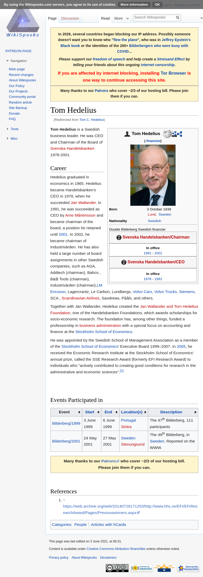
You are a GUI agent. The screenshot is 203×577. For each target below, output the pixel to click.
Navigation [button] (19, 61)
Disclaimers (108, 557)
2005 (181, 346)
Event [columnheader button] (64, 412)
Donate (14, 113)
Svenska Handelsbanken (72, 148)
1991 (147, 253)
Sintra (126, 426)
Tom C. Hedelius (91, 120)
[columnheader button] (91, 412)
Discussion (70, 18)
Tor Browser (173, 73)
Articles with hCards (108, 524)
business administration (100, 325)
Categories (61, 524)
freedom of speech (109, 59)
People (80, 524)
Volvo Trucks (165, 291)
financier (153, 141)
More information (134, 4)
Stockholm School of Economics (103, 331)
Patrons (101, 91)
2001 (158, 253)
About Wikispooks (22, 80)
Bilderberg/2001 (66, 441)
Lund (152, 214)
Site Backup (18, 108)
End (108, 412)
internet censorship (158, 65)
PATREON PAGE (18, 51)
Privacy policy (58, 557)
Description (171, 412)
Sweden (165, 214)
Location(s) (131, 412)
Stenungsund (133, 444)
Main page (17, 69)
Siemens (187, 291)
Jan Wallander (83, 202)
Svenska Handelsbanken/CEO (156, 262)
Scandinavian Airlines (80, 298)
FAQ (12, 119)
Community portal (22, 97)
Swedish (154, 221)
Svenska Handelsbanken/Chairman (156, 237)
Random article (20, 102)
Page (52, 18)
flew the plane (126, 40)
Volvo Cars (142, 291)
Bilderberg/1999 (66, 423)
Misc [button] (14, 138)
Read (105, 18)
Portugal (128, 420)
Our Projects (18, 91)
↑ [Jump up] (64, 500)
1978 (147, 279)
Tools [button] (15, 129)
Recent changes (21, 75)
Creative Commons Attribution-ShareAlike (116, 549)
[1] (122, 371)
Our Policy (17, 86)
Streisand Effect (171, 59)
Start (89, 412)
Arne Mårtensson (80, 215)
